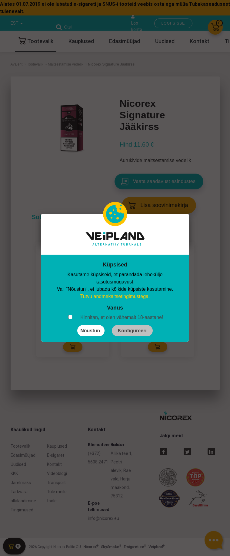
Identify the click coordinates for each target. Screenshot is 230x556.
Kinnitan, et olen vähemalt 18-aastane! (122, 317)
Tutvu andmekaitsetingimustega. (115, 296)
